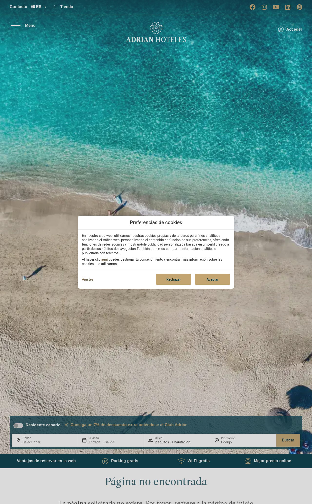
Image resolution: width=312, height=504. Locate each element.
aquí (104, 259)
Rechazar (173, 279)
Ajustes (87, 279)
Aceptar (212, 279)
